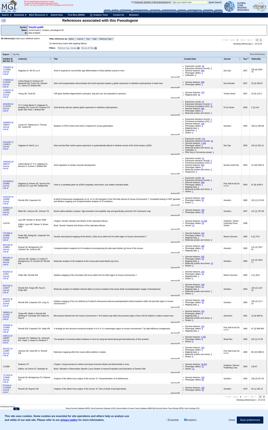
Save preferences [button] (250, 420)
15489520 (7, 122)
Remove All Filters (87, 48)
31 (203, 200)
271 (203, 139)
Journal (81, 39)
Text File (15, 54)
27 (203, 248)
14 (203, 158)
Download (19, 15)
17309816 (7, 80)
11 (211, 106)
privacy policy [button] (69, 420)
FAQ (14, 11)
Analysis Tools (99, 15)
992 (202, 108)
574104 (6, 385)
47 (203, 102)
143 (202, 198)
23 (203, 302)
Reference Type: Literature (67, 48)
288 (202, 246)
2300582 (6, 325)
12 (203, 235)
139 (202, 210)
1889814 (6, 312)
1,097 (203, 337)
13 (193, 225)
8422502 (6, 272)
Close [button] (232, 420)
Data (95, 39)
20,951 (204, 364)
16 (199, 95)
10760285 (7, 181)
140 (202, 124)
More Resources (37, 15)
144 (202, 233)
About (3, 11)
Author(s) (22, 59)
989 (202, 82)
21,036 (204, 221)
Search (5, 15)
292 (202, 257)
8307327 (6, 299)
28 (203, 390)
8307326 (6, 286)
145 (202, 272)
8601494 (6, 258)
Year (88, 39)
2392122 (6, 336)
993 (202, 71)
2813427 (6, 349)
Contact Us (118, 15)
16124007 (7, 142)
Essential (172, 420)
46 (203, 66)
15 (212, 263)
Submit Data (57, 15)
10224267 (7, 197)
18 (203, 259)
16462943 (7, 104)
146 (202, 300)
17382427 (7, 90)
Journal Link (6, 73)
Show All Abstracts (257, 54)
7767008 (6, 233)
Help (9, 11)
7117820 (6, 375)
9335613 (6, 208)
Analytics (190, 420)
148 (202, 285)
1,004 (203, 143)
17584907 (7, 67)
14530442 (7, 162)
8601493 (6, 245)
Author (72, 39)
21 (212, 148)
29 (203, 212)
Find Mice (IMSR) (76, 15)
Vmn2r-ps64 (35, 27)
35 (203, 380)
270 (202, 92)
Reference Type (106, 39)
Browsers (134, 15)
